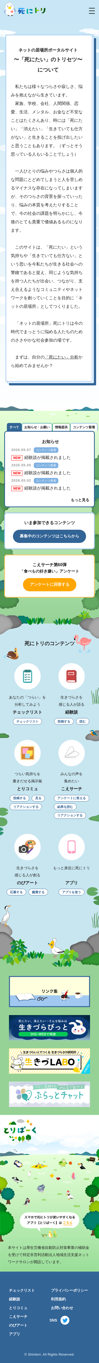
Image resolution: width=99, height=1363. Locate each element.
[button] (92, 11)
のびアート (18, 1325)
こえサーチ (18, 1317)
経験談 (14, 1299)
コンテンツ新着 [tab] (84, 427)
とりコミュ (18, 1308)
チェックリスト (22, 1290)
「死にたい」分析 (61, 357)
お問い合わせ (62, 1308)
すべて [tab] (14, 427)
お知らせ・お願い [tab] (37, 427)
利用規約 (58, 1299)
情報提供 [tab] (61, 427)
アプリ (14, 1334)
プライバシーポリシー (69, 1290)
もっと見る (80, 500)
